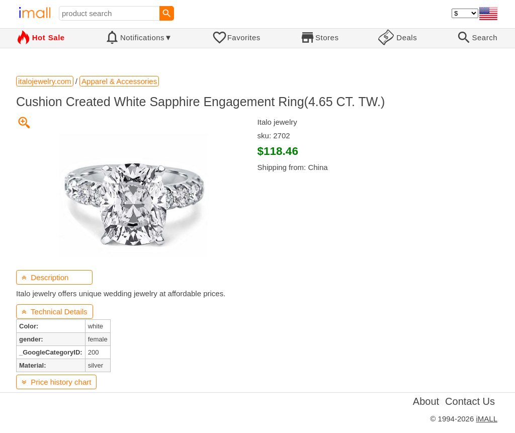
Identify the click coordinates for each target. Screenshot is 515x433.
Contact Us (470, 401)
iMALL (486, 418)
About (426, 401)
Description (45, 277)
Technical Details (55, 311)
